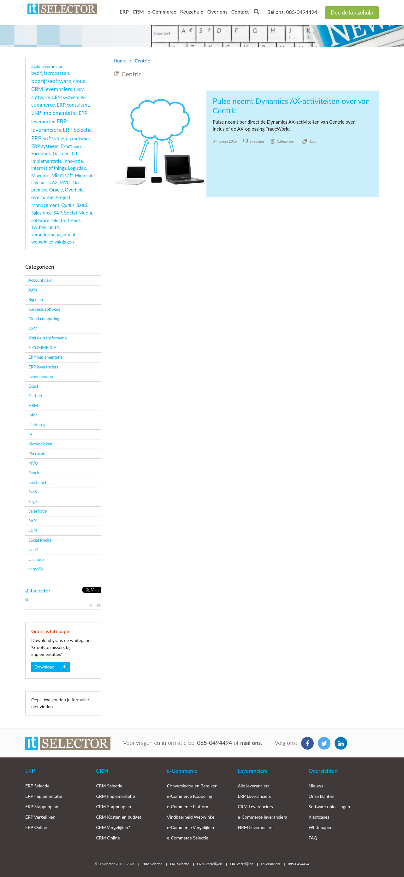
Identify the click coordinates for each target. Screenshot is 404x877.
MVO (33, 463)
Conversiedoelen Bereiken (192, 785)
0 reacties (256, 141)
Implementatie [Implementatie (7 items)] (46, 161)
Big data (35, 299)
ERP (124, 12)
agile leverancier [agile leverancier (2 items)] (46, 66)
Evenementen (40, 376)
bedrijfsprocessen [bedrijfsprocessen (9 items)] (50, 73)
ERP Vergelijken (40, 817)
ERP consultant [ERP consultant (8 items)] (73, 105)
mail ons (250, 742)
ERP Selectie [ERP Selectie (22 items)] (77, 130)
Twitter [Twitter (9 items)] (38, 227)
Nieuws (316, 785)
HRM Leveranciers (255, 827)
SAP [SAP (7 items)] (57, 212)
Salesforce (37, 511)
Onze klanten (321, 796)
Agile (33, 289)
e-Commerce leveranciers (262, 817)
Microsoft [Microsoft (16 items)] (62, 175)
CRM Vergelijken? (113, 827)
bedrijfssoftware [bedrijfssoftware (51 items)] (51, 80)
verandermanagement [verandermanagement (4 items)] (53, 234)
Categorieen (286, 141)
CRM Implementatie (115, 796)
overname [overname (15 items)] (42, 197)
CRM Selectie (109, 785)
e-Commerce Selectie (187, 837)
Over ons (217, 12)
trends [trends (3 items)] (74, 220)
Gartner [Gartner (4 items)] (60, 153)
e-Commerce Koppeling (189, 796)
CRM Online (108, 837)
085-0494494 (301, 12)
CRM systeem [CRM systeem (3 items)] (65, 97)
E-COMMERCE (42, 347)
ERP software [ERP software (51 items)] (47, 138)
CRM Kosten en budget (118, 817)
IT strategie (38, 424)
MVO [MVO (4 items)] (65, 182)
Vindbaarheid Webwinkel (191, 817)
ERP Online (36, 827)
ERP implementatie (45, 357)
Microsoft (37, 453)
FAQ (313, 837)
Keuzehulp (191, 12)
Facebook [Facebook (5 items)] (41, 153)
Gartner (35, 395)
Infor (32, 414)
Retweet (99, 605)
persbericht (38, 482)
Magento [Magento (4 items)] (40, 175)
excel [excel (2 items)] (79, 146)
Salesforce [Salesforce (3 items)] (41, 212)
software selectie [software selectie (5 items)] (48, 220)
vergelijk (35, 568)
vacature (36, 559)
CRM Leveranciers (255, 806)
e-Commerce (162, 12)
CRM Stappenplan (113, 806)
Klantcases (319, 817)
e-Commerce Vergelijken (190, 827)
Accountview (40, 280)
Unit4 (33, 549)
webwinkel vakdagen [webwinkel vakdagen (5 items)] (52, 241)
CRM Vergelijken (209, 864)
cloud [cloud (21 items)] (79, 81)
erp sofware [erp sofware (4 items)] (78, 138)
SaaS (32, 491)
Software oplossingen (329, 806)
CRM (138, 12)
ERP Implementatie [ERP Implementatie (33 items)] (54, 112)
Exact (33, 386)
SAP (32, 520)
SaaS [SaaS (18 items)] (81, 205)
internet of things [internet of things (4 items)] (48, 168)
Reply (92, 605)
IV (30, 434)
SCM (32, 530)
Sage (32, 501)
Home (120, 60)
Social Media (39, 540)
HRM (33, 405)
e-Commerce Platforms (189, 806)
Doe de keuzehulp (351, 12)
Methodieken (40, 443)
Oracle (34, 472)
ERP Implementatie (43, 796)
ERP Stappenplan (41, 806)
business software (44, 309)
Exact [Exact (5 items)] (66, 146)
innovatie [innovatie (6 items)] (73, 161)
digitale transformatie (47, 337)
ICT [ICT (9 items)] (74, 153)
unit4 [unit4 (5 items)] (53, 227)
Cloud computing (43, 318)
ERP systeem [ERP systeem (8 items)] (45, 146)
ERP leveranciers (43, 366)
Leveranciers (252, 771)
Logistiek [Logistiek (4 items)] (77, 168)
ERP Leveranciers (254, 796)
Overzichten (323, 771)
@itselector (37, 590)
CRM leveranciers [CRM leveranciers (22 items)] (51, 89)
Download (44, 666)
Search (256, 12)
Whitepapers (321, 827)
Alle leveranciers (253, 785)
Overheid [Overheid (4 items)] (74, 189)
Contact (240, 12)
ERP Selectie (37, 785)
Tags (312, 141)
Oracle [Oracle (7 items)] (56, 189)
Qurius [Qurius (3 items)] (67, 205)
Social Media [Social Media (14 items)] (78, 212)
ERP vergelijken (241, 864)
